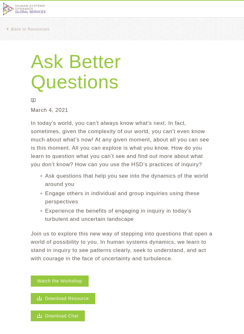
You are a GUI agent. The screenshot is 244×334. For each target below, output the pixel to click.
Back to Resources (28, 29)
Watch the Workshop (59, 280)
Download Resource (63, 298)
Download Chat (57, 315)
